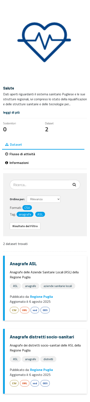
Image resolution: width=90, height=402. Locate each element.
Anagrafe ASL (23, 263)
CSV (14, 310)
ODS (45, 310)
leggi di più (11, 112)
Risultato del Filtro (25, 226)
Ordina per (17, 199)
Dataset (13, 144)
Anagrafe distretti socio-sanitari (42, 336)
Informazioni (17, 162)
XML (24, 310)
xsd (35, 310)
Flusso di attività (20, 153)
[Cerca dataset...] (39, 184)
